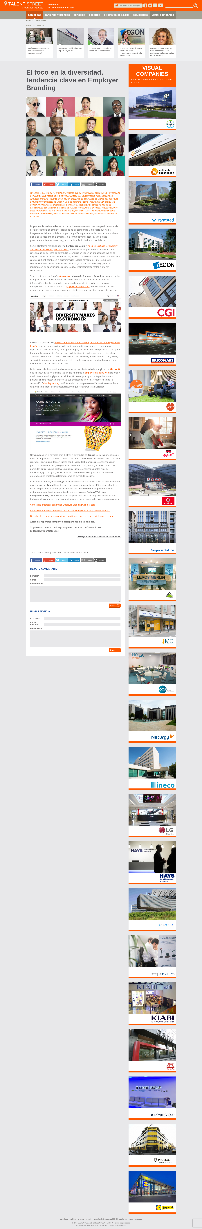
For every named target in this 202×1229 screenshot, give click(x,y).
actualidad (34, 14)
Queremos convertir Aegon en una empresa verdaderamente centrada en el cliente (131, 52)
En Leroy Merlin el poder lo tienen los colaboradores (100, 49)
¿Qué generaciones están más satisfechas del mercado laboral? (38, 50)
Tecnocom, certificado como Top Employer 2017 (70, 49)
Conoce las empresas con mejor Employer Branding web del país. (62, 504)
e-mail (33, 580)
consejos (79, 14)
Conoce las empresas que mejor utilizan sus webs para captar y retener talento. (70, 510)
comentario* (36, 584)
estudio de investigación (76, 552)
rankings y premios (57, 14)
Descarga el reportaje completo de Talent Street (99, 536)
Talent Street (43, 552)
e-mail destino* (34, 623)
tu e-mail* (35, 618)
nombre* (34, 576)
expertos (94, 14)
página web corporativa (78, 286)
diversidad (57, 552)
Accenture (64, 276)
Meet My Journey (51, 383)
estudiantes (140, 14)
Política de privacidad (122, 1223)
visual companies (163, 14)
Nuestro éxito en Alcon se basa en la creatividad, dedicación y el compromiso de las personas (162, 52)
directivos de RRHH (116, 14)
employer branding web (97, 372)
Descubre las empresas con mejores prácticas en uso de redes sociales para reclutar (72, 516)
